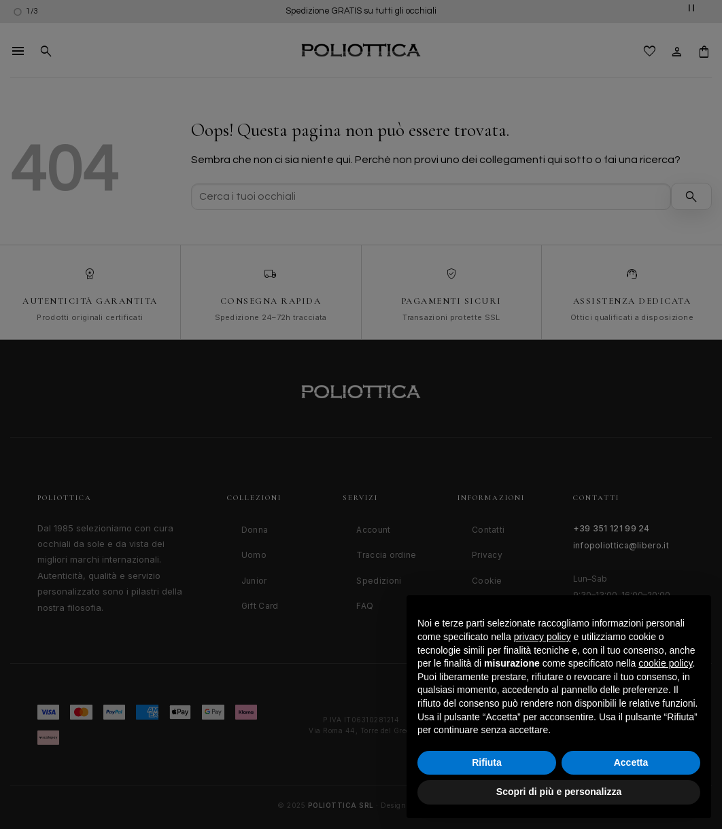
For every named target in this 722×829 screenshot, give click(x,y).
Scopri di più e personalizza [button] (558, 791)
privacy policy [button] (542, 636)
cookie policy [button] (665, 663)
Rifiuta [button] (487, 762)
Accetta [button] (631, 762)
